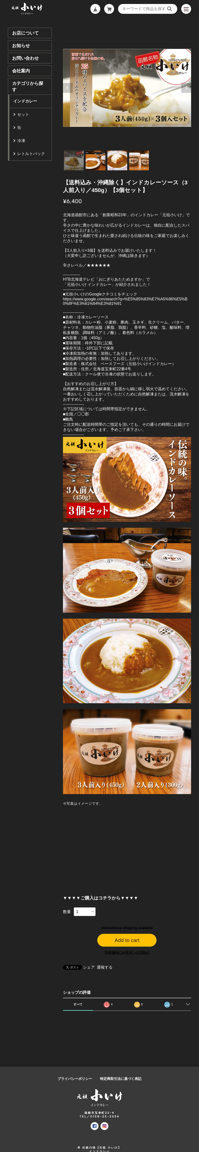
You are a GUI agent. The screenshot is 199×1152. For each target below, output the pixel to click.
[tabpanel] (127, 88)
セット (23, 114)
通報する (105, 967)
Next (186, 88)
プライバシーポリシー (75, 1079)
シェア (89, 967)
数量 (67, 912)
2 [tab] (95, 160)
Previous (68, 88)
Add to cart (127, 940)
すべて (78, 1004)
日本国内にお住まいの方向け (126, 953)
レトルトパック (31, 154)
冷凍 (21, 140)
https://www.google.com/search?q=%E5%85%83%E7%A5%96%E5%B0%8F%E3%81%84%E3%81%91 (125, 301)
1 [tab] (74, 160)
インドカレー (25, 101)
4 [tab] (139, 160)
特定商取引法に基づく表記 (120, 1079)
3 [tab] (117, 160)
